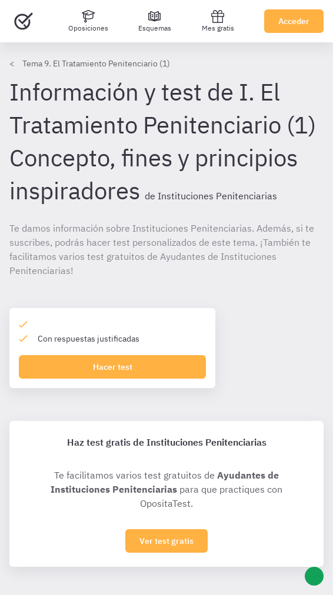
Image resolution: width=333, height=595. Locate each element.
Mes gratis (218, 20)
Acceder (293, 21)
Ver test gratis (166, 541)
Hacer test (112, 367)
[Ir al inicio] (23, 21)
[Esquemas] (154, 21)
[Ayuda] (314, 576)
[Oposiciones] (88, 21)
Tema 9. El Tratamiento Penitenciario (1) (96, 63)
